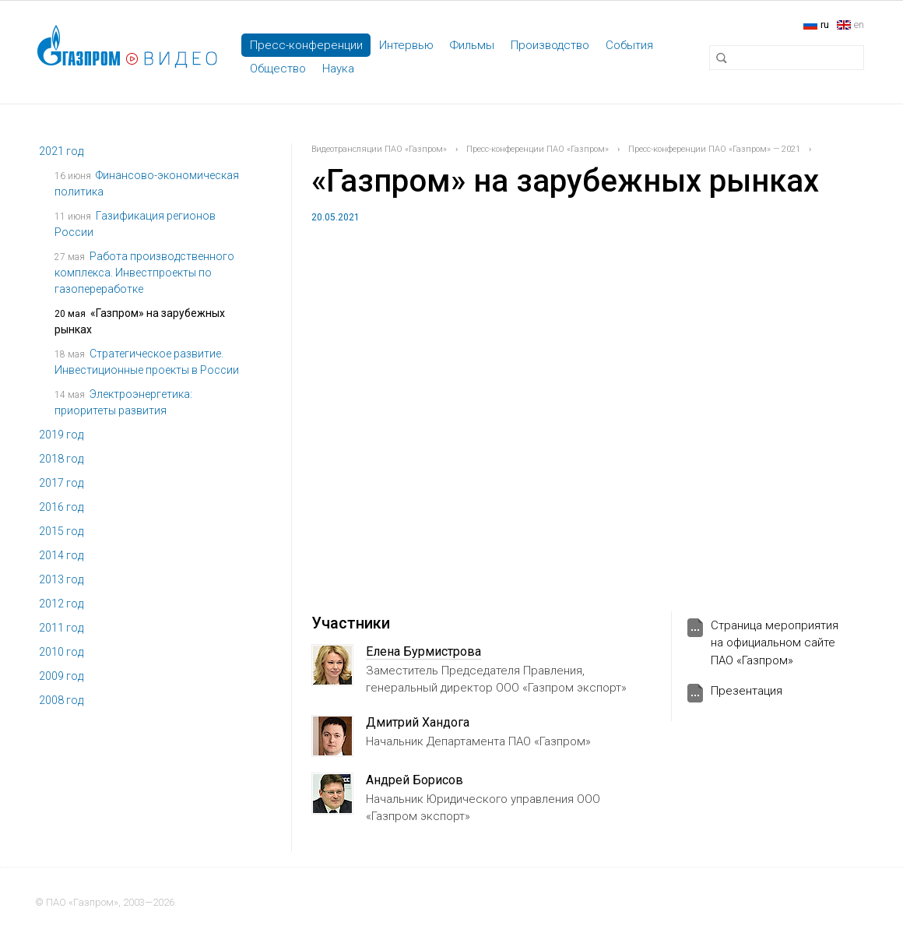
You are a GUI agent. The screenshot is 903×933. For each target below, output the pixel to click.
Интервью (406, 45)
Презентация (746, 691)
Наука (338, 69)
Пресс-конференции (306, 45)
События (629, 45)
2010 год (61, 652)
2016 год (61, 507)
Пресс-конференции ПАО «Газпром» (537, 149)
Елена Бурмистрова (423, 651)
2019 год (61, 434)
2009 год (61, 676)
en (859, 24)
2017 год (61, 483)
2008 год (61, 700)
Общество (278, 69)
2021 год (61, 151)
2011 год (61, 627)
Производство (550, 45)
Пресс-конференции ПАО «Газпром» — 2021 (714, 149)
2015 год (61, 531)
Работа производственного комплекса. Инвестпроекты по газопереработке (144, 272)
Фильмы (472, 45)
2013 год (61, 579)
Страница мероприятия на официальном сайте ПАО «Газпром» (774, 642)
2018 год (61, 458)
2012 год (61, 603)
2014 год (61, 555)
